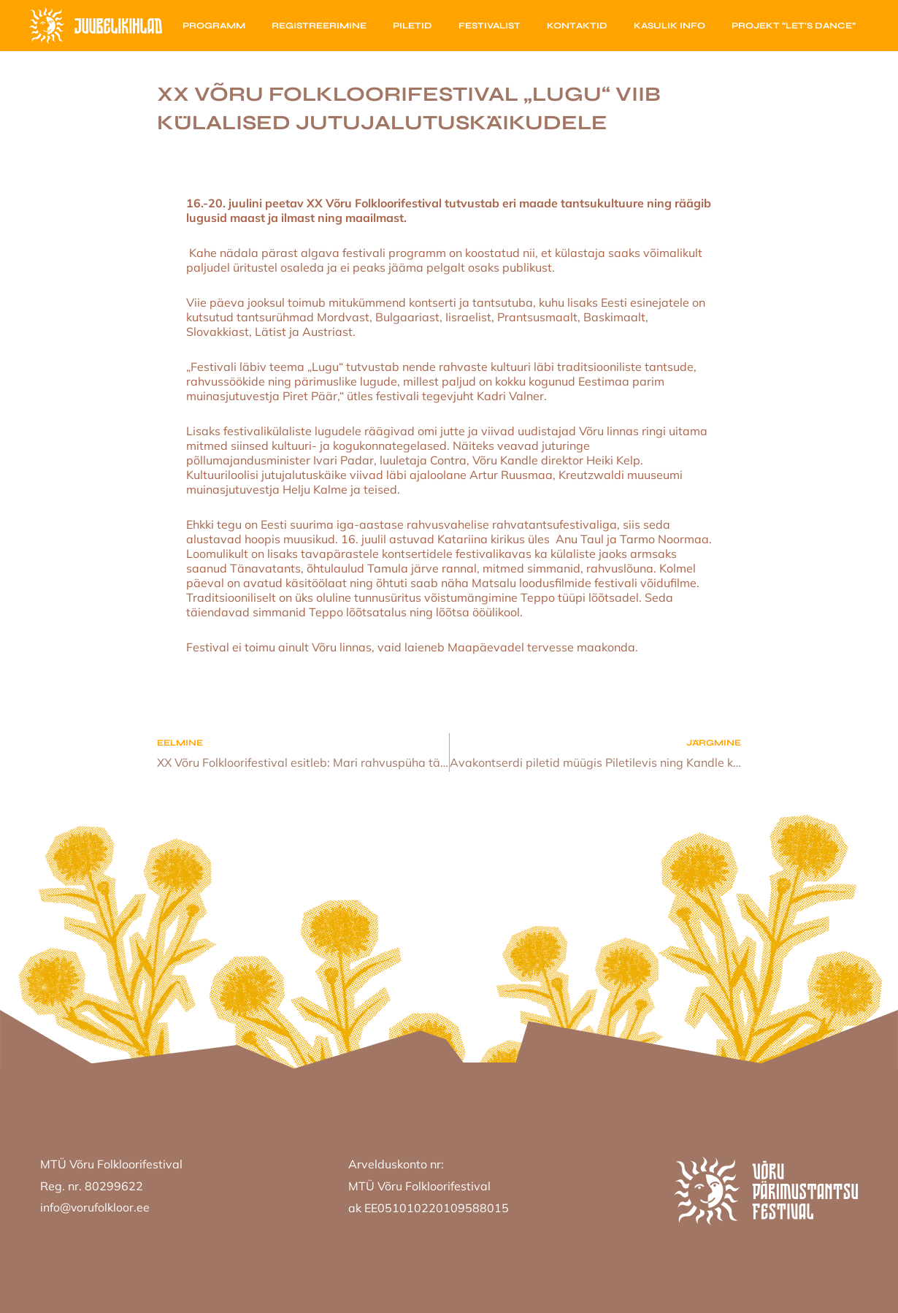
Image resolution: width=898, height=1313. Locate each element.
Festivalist (489, 25)
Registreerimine (319, 25)
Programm (214, 25)
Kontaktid (577, 25)
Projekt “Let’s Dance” (794, 25)
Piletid (412, 25)
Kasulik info (669, 25)
